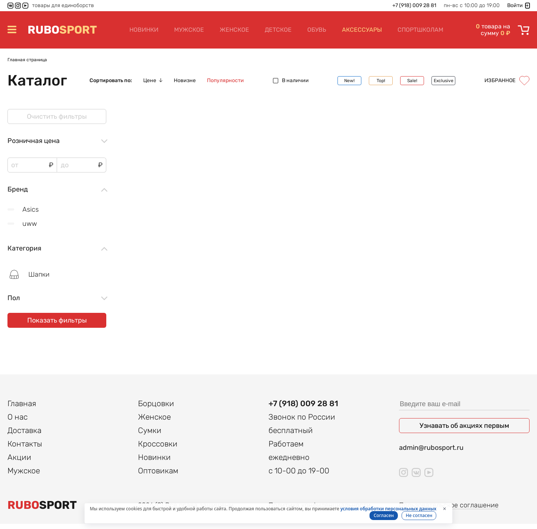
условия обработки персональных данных (388, 508)
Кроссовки (158, 449)
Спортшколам (420, 29)
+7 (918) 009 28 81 (414, 5)
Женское (234, 29)
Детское (278, 29)
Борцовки (156, 408)
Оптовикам (158, 475)
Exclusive (443, 80)
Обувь (316, 29)
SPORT (62, 29)
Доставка (24, 435)
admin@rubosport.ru (431, 453)
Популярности (225, 80)
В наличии (291, 80)
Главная (21, 408)
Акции (19, 462)
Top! (381, 80)
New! (349, 80)
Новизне (185, 80)
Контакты (24, 449)
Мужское (189, 29)
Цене (153, 80)
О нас (17, 422)
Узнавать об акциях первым (464, 431)
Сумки (149, 435)
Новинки (143, 29)
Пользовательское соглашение (449, 510)
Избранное (507, 80)
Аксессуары (362, 29)
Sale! (412, 80)
